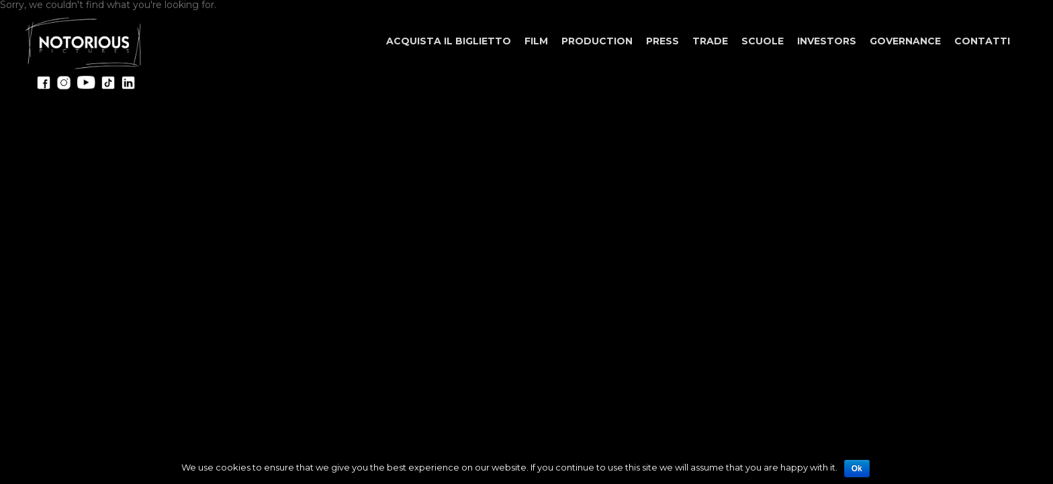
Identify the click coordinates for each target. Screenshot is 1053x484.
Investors (826, 41)
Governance (905, 41)
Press (662, 41)
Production (597, 41)
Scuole (762, 41)
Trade (710, 41)
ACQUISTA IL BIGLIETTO (448, 41)
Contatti (982, 41)
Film (536, 41)
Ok (857, 468)
